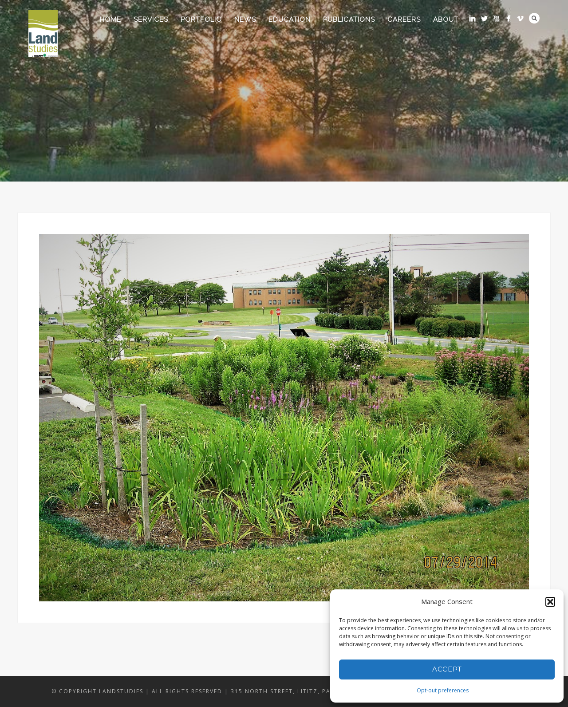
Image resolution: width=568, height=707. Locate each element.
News (245, 20)
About (445, 20)
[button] (550, 601)
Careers (404, 20)
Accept (447, 669)
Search (534, 18)
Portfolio (201, 20)
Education (289, 20)
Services (151, 20)
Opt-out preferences (443, 690)
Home (110, 20)
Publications (349, 20)
